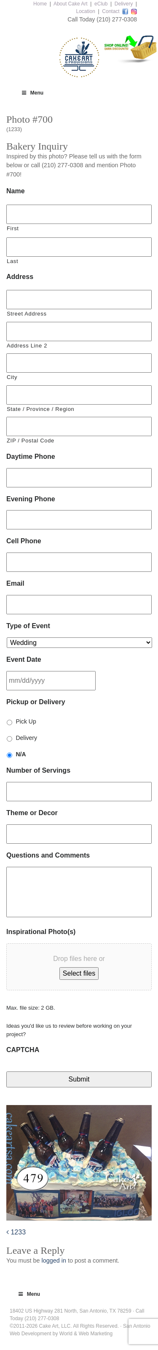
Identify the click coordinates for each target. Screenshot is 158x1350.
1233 (16, 1232)
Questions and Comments (48, 855)
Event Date (23, 659)
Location (85, 11)
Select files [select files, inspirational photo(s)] (79, 973)
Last (12, 261)
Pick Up (26, 721)
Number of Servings (38, 770)
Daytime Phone (30, 456)
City (12, 377)
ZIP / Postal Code (30, 440)
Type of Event (28, 625)
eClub (100, 4)
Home (40, 4)
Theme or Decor (32, 812)
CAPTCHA (22, 1049)
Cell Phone (23, 541)
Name (15, 191)
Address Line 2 (27, 345)
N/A (21, 754)
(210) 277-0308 (116, 19)
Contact (110, 11)
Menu (32, 93)
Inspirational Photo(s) (40, 931)
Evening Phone (30, 499)
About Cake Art (71, 4)
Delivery (124, 4)
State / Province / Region (40, 409)
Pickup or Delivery (35, 701)
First (13, 228)
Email (15, 583)
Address (19, 276)
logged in (53, 1260)
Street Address (27, 314)
